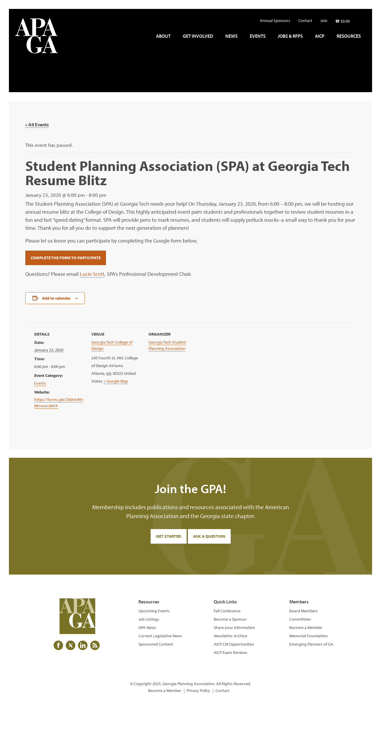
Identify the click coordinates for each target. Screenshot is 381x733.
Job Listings (148, 619)
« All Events (37, 125)
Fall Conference (227, 611)
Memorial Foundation (308, 635)
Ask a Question (209, 536)
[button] (360, 19)
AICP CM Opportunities (234, 644)
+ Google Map (115, 381)
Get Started (168, 536)
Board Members (303, 611)
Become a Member (305, 627)
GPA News (147, 627)
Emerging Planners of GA (311, 644)
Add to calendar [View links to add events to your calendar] (56, 298)
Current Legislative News (160, 635)
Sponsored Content (155, 644)
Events (40, 383)
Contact (222, 690)
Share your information (234, 627)
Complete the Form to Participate (66, 257)
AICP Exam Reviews (230, 652)
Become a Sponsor (230, 619)
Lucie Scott (92, 273)
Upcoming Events (154, 611)
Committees (300, 619)
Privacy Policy (198, 690)
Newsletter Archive (230, 635)
